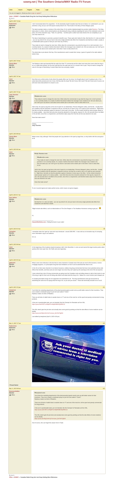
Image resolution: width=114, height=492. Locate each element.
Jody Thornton (13, 94)
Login (46, 10)
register (38, 13)
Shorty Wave (13, 63)
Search (20, 10)
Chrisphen (12, 231)
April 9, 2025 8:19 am (14, 229)
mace (11, 79)
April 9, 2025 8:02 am (14, 149)
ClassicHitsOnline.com (39, 222)
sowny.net (29, 1)
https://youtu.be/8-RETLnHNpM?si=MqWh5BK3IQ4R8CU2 (48, 304)
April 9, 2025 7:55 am (14, 92)
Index (10, 10)
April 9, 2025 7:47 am (14, 76)
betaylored (12, 290)
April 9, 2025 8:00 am (14, 134)
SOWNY (16, 16)
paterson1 (12, 262)
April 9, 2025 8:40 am (14, 244)
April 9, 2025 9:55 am (14, 260)
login (33, 13)
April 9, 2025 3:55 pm (14, 287)
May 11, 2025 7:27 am (15, 323)
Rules (38, 10)
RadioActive (13, 24)
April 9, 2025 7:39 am (14, 61)
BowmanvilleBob (14, 391)
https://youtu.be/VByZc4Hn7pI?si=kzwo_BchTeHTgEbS (47, 313)
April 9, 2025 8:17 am (14, 195)
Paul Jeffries (13, 197)
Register (29, 10)
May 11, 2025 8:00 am (15, 388)
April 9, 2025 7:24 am (14, 21)
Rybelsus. (95, 29)
